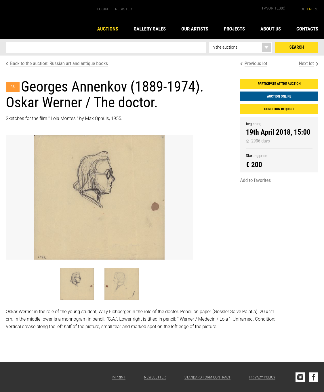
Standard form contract (207, 377)
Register (123, 9)
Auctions (107, 29)
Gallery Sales (150, 29)
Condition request (279, 109)
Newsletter (155, 377)
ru (315, 9)
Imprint (118, 377)
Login (102, 9)
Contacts (307, 29)
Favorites (273, 8)
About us (270, 29)
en (309, 9)
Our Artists (194, 29)
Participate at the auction (279, 84)
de (303, 9)
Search (296, 47)
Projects (234, 29)
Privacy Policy (262, 377)
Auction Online (279, 96)
